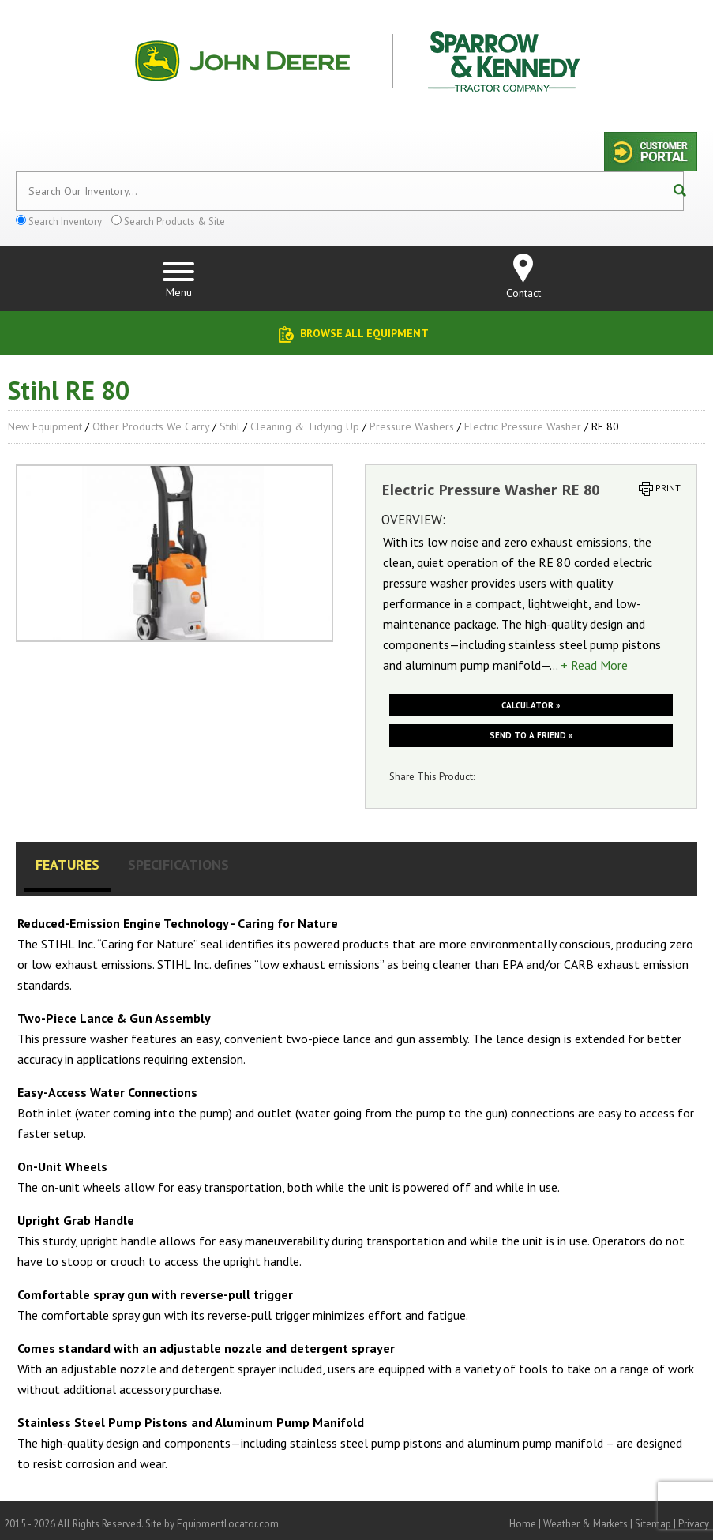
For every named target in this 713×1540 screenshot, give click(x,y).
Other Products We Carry (150, 426)
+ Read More (594, 665)
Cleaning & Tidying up (304, 426)
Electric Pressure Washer (522, 426)
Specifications (178, 864)
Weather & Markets (585, 1524)
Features (67, 864)
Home (522, 1524)
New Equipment (45, 426)
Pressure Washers (412, 426)
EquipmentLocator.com (228, 1524)
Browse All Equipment (364, 333)
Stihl (230, 426)
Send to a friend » (531, 735)
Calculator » (530, 705)
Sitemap (653, 1524)
